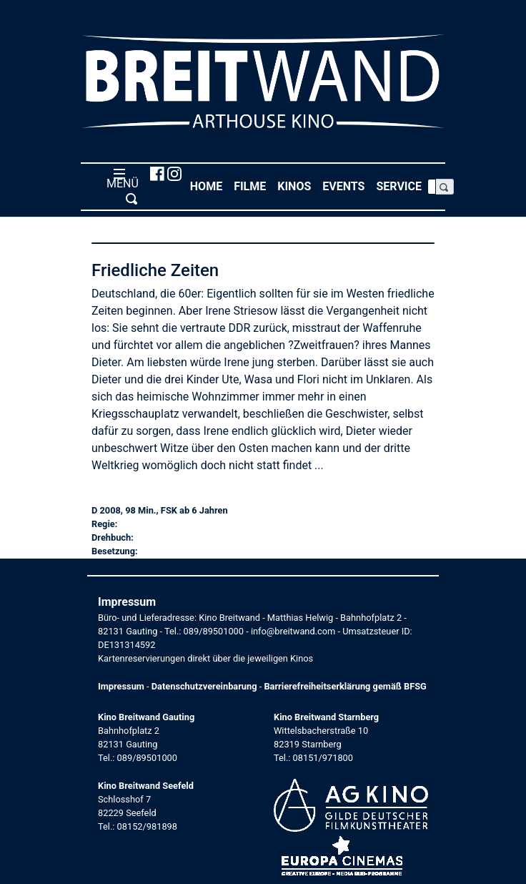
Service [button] (401, 185)
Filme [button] (253, 185)
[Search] (431, 187)
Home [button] (209, 185)
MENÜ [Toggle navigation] (120, 186)
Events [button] (346, 185)
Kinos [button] (297, 185)
